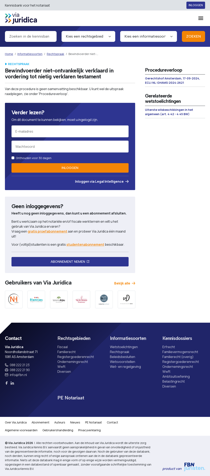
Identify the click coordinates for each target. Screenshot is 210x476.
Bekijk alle (124, 283)
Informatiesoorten (29, 54)
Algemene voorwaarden (21, 430)
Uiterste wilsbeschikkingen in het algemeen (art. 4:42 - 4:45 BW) (169, 112)
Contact (112, 422)
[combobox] (31, 36)
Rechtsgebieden (73, 338)
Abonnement (40, 422)
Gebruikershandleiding (57, 430)
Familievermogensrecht (180, 352)
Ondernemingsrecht (72, 361)
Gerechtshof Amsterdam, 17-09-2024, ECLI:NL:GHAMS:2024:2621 (172, 80)
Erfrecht (168, 347)
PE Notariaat (70, 398)
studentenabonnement (85, 244)
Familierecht (66, 352)
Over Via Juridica (16, 422)
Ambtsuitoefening (176, 376)
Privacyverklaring (89, 430)
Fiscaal (62, 347)
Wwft (61, 366)
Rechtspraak (55, 54)
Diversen (64, 371)
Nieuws (75, 422)
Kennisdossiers (177, 338)
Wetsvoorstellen (122, 361)
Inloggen (196, 5)
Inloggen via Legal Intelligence (102, 181)
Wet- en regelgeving (125, 366)
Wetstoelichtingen (124, 347)
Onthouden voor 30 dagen (33, 158)
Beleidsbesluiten (122, 356)
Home (9, 54)
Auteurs (59, 422)
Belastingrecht (173, 381)
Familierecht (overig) (178, 356)
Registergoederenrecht (75, 356)
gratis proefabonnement (47, 231)
